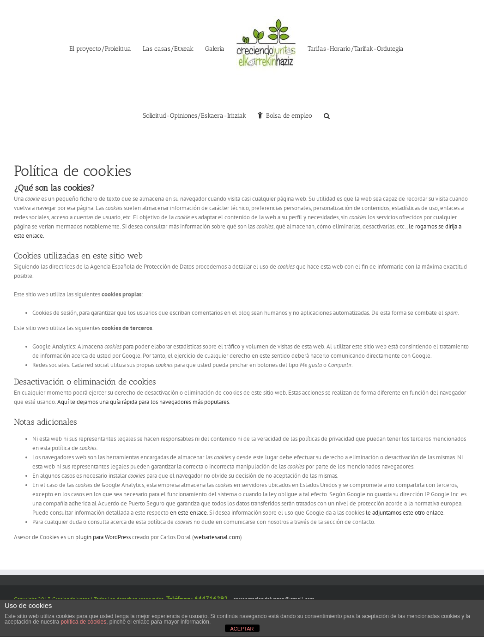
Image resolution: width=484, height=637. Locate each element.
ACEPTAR (242, 628)
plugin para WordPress (103, 537)
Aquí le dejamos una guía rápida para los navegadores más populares (143, 402)
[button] (327, 115)
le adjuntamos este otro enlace (404, 513)
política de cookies (83, 622)
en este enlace (188, 513)
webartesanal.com (217, 537)
